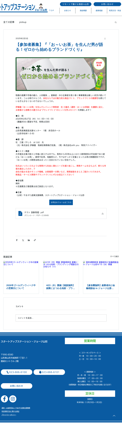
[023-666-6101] (49, 372)
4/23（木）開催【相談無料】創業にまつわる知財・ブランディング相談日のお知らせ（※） (60, 287)
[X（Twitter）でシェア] (23, 240)
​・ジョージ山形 (39, 341)
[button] (116, 22)
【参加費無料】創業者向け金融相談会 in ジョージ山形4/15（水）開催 (100, 287)
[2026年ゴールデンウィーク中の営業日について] (21, 271)
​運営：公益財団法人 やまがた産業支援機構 (16, 408)
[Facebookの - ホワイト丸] (4, 398)
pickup (22, 22)
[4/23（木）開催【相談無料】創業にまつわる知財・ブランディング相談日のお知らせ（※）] (61, 271)
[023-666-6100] (16, 372)
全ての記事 (8, 22)
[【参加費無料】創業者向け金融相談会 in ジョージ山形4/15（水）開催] (101, 271)
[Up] (114, 416)
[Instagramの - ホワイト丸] (12, 398)
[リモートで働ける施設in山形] (75, 4)
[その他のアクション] (105, 38)
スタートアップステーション (16, 341)
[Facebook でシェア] (17, 240)
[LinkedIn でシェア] (29, 240)
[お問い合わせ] (107, 4)
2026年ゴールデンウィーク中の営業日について (21, 287)
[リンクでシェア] (35, 240)
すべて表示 (114, 256)
